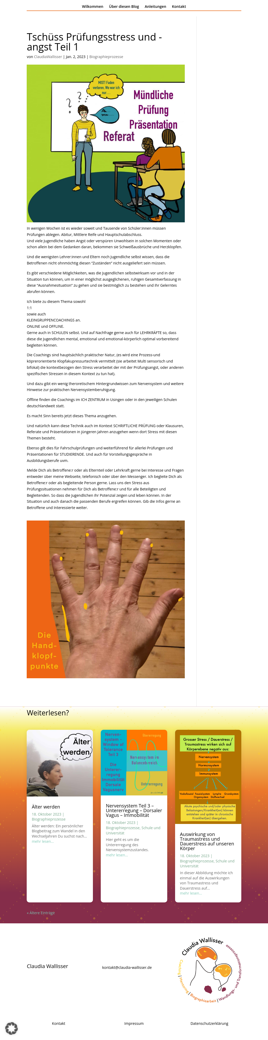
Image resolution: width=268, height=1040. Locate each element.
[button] (11, 1028)
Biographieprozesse (106, 56)
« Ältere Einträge (41, 912)
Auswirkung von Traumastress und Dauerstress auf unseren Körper (207, 841)
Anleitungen (155, 7)
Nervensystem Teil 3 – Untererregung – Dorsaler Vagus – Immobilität (134, 810)
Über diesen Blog (124, 7)
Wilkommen (92, 7)
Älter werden (46, 807)
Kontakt (179, 7)
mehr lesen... (43, 841)
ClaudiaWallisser (48, 56)
